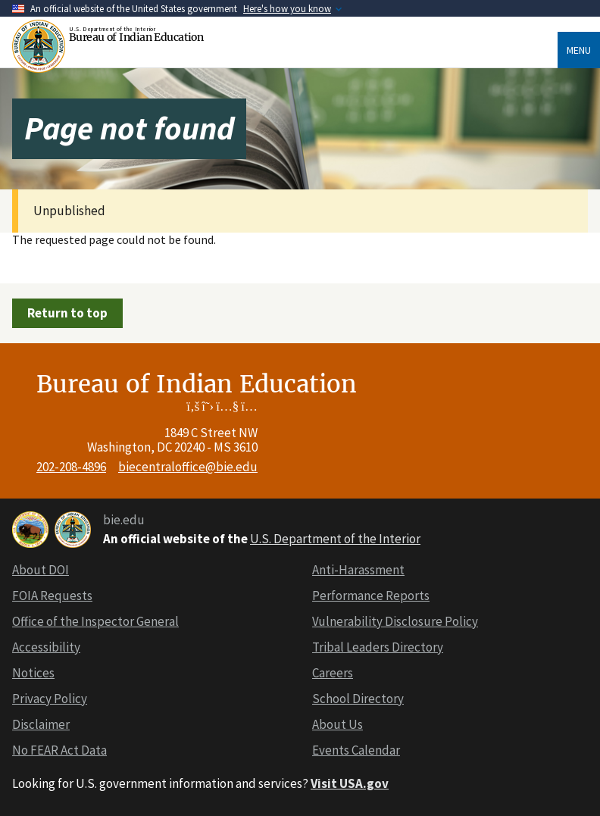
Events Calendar (356, 750)
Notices (33, 672)
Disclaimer (41, 724)
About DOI (40, 569)
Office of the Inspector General (95, 621)
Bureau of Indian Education (136, 37)
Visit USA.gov (350, 783)
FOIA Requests (52, 595)
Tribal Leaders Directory (377, 647)
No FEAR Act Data (59, 750)
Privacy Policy (49, 698)
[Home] (40, 46)
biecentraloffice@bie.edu (188, 466)
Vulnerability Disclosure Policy (395, 621)
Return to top (67, 313)
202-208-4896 (71, 466)
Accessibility (46, 647)
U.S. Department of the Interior (335, 538)
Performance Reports (371, 595)
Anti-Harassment (358, 569)
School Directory (358, 698)
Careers (332, 672)
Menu (579, 50)
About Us (337, 724)
